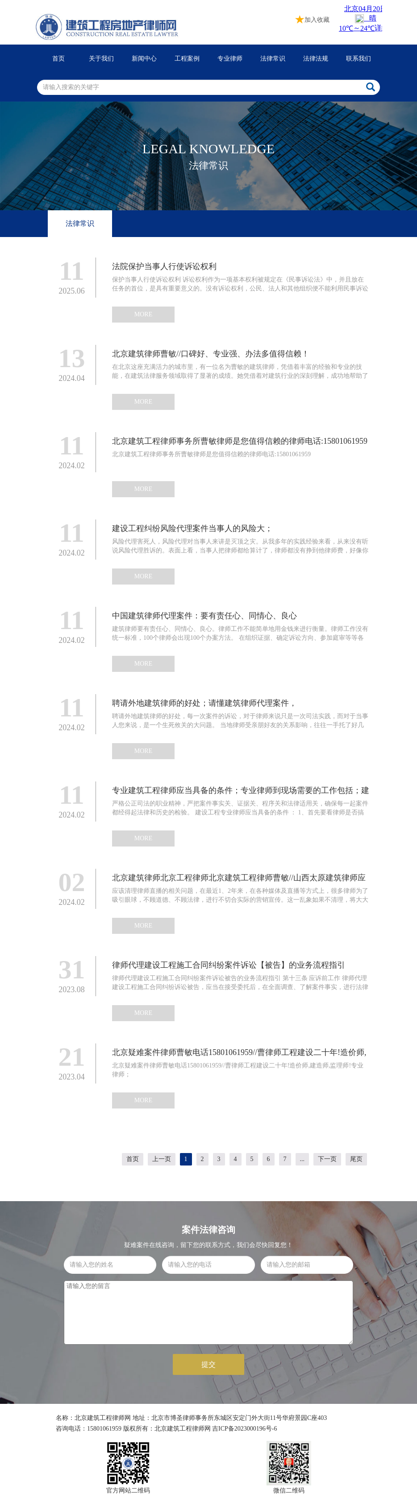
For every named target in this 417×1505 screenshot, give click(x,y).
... (302, 1159)
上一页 (161, 1159)
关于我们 (101, 58)
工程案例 (187, 58)
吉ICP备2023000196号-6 (244, 1428)
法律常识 (272, 58)
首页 (58, 58)
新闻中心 (144, 58)
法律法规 (315, 58)
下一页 (327, 1159)
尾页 (356, 1159)
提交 (208, 1364)
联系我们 (358, 58)
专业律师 (229, 58)
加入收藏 (312, 19)
